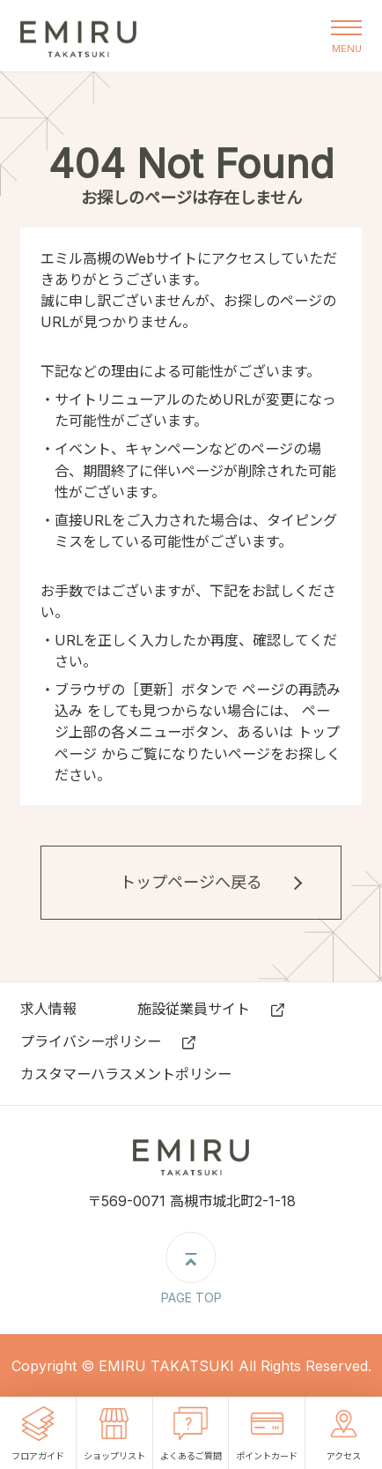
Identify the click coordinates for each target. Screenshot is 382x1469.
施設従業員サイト (193, 1009)
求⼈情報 (48, 1009)
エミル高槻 (78, 35)
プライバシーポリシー (90, 1041)
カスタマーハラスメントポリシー (125, 1074)
